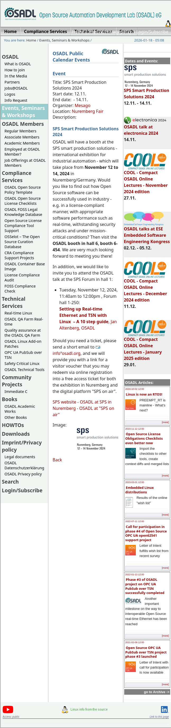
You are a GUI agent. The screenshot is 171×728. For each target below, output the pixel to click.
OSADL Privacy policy (23, 473)
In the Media (15, 75)
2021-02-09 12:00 (134, 642)
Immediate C (15, 391)
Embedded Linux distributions (139, 489)
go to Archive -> (156, 692)
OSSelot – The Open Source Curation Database (22, 241)
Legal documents (19, 456)
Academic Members (22, 143)
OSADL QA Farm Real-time (23, 322)
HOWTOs (13, 425)
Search (10, 481)
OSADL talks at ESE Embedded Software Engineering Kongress (147, 232)
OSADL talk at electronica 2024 (145, 127)
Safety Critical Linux (21, 363)
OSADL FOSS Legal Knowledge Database (23, 212)
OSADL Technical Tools (24, 369)
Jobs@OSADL (16, 88)
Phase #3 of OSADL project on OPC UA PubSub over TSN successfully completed (144, 586)
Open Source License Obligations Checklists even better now (144, 438)
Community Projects (16, 381)
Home (78, 32)
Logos (9, 94)
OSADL (10, 56)
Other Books (15, 417)
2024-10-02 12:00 (134, 389)
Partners (12, 82)
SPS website (64, 402)
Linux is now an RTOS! (144, 394)
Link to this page (159, 716)
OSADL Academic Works (19, 409)
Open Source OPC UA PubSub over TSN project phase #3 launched (146, 652)
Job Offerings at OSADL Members (25, 163)
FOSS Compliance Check (20, 289)
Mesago (82, 105)
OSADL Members (23, 123)
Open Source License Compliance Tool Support (23, 225)
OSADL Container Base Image (24, 266)
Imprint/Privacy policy (110, 32)
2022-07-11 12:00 (134, 521)
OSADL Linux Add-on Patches (22, 344)
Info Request (15, 100)
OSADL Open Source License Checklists (22, 201)
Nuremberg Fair (88, 111)
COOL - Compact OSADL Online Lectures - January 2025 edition (145, 346)
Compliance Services (16, 176)
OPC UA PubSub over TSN (23, 355)
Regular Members (20, 130)
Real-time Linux (18, 313)
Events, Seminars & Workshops (64, 40)
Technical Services (13, 302)
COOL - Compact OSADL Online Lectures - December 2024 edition (145, 288)
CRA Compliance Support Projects (19, 255)
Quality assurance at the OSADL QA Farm (22, 333)
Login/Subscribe (152, 32)
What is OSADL (17, 63)
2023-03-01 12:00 (134, 482)
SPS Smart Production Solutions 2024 (146, 91)
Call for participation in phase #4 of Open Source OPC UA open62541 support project (146, 533)
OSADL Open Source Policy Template (22, 190)
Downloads (16, 433)
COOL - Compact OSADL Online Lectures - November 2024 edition (146, 179)
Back (57, 460)
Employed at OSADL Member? (22, 152)
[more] (165, 422)
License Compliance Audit (22, 277)
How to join (14, 69)
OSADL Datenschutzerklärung (24, 465)
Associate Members (21, 137)
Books (9, 399)
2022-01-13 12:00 (134, 574)
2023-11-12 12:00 (134, 429)
